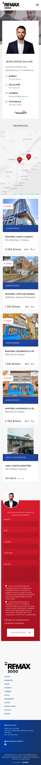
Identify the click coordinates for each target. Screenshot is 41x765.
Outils (6, 695)
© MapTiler (21, 194)
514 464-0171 (14, 88)
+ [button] (2, 132)
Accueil (7, 676)
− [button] (2, 135)
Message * (8, 564)
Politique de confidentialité (16, 620)
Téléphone (8, 553)
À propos (7, 687)
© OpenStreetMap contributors (32, 194)
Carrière (7, 691)
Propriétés (8, 680)
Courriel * (8, 542)
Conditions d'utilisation (14, 623)
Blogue (7, 702)
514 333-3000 (15, 79)
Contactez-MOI (21, 633)
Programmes (9, 699)
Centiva (25, 762)
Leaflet (15, 194)
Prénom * (7, 519)
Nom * (6, 530)
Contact (7, 710)
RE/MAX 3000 (15, 105)
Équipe (6, 684)
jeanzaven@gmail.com (18, 96)
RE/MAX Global (10, 706)
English (7, 713)
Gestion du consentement (21, 759)
